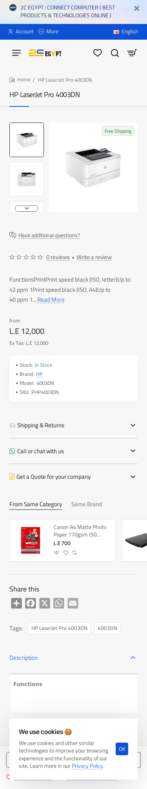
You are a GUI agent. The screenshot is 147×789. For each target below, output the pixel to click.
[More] (48, 32)
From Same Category (35, 504)
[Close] (137, 9)
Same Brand (86, 504)
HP (39, 374)
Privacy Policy (87, 766)
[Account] (21, 32)
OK (122, 749)
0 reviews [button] (58, 257)
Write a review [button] (94, 257)
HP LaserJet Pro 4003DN (59, 628)
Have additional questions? (49, 236)
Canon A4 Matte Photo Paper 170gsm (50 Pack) (80, 531)
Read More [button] (51, 299)
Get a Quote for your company (53, 476)
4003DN (107, 628)
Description (23, 657)
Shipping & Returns (40, 425)
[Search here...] (114, 52)
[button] (26, 208)
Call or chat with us (40, 451)
